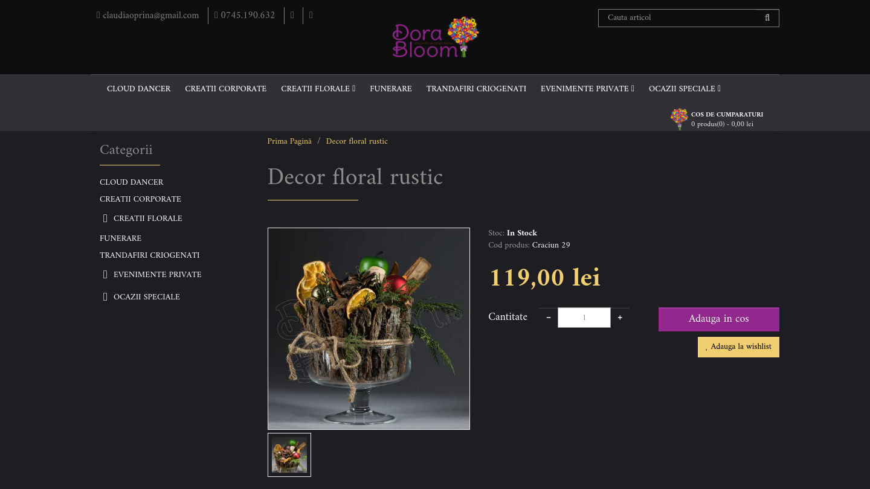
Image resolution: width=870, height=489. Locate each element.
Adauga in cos (719, 319)
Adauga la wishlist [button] (739, 346)
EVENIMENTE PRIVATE (587, 89)
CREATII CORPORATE (225, 89)
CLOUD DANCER (138, 89)
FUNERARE (390, 89)
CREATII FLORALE (318, 89)
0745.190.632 (248, 15)
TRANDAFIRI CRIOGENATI (476, 89)
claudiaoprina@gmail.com (150, 15)
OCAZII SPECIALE (685, 89)
